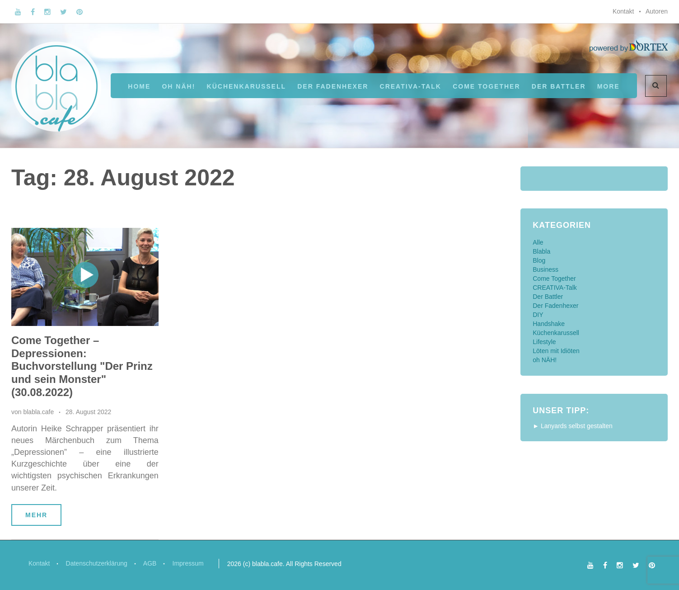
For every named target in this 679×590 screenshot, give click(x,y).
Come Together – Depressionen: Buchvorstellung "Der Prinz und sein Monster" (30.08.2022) (82, 366)
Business (545, 269)
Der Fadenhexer (332, 86)
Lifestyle (544, 341)
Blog (539, 260)
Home (139, 86)
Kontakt (623, 11)
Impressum (189, 563)
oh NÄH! (178, 86)
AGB (151, 563)
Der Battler (548, 296)
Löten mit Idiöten (556, 350)
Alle (538, 242)
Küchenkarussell (246, 86)
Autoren (657, 11)
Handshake (549, 323)
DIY (538, 314)
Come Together (486, 86)
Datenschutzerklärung (96, 563)
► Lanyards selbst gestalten (573, 426)
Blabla (541, 251)
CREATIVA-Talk (410, 86)
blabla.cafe (38, 411)
